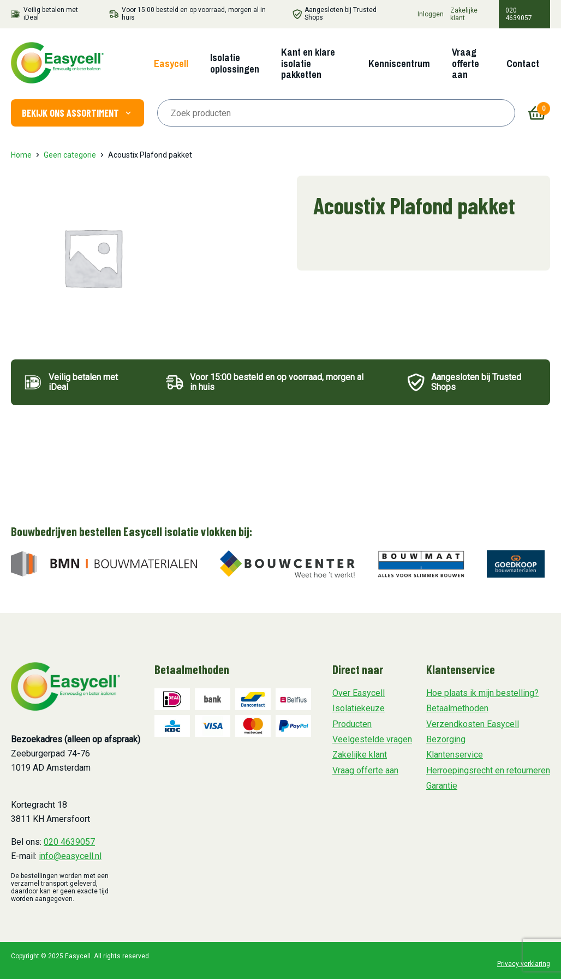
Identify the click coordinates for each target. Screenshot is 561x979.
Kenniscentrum (399, 63)
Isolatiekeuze (358, 708)
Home (21, 155)
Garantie (441, 785)
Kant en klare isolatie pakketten (308, 63)
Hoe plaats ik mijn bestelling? (482, 693)
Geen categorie (70, 155)
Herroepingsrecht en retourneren (488, 770)
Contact (522, 63)
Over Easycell (358, 693)
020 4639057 (518, 14)
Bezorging (445, 739)
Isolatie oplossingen (234, 63)
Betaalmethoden (457, 708)
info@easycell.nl (70, 856)
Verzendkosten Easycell (472, 724)
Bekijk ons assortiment (77, 113)
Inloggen (430, 14)
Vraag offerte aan (465, 63)
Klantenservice (454, 754)
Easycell (171, 63)
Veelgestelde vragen (372, 739)
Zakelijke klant (464, 14)
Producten (352, 724)
